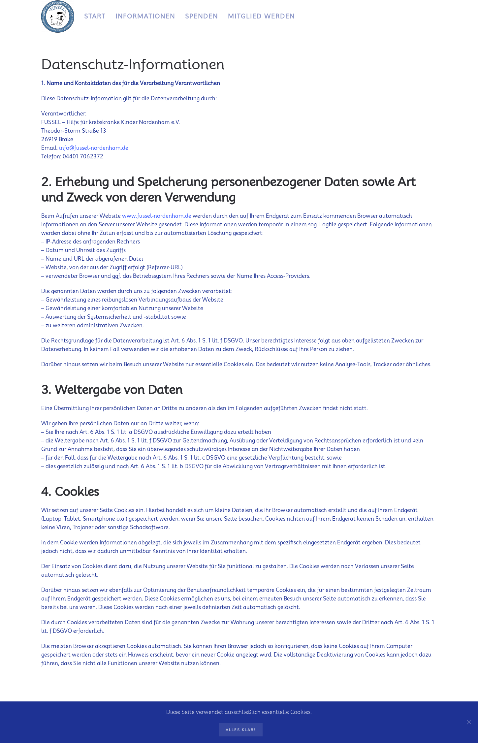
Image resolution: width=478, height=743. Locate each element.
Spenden (201, 16)
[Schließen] (469, 722)
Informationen (145, 16)
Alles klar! (241, 729)
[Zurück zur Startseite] (57, 16)
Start (95, 16)
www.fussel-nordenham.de (156, 216)
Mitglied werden (261, 16)
